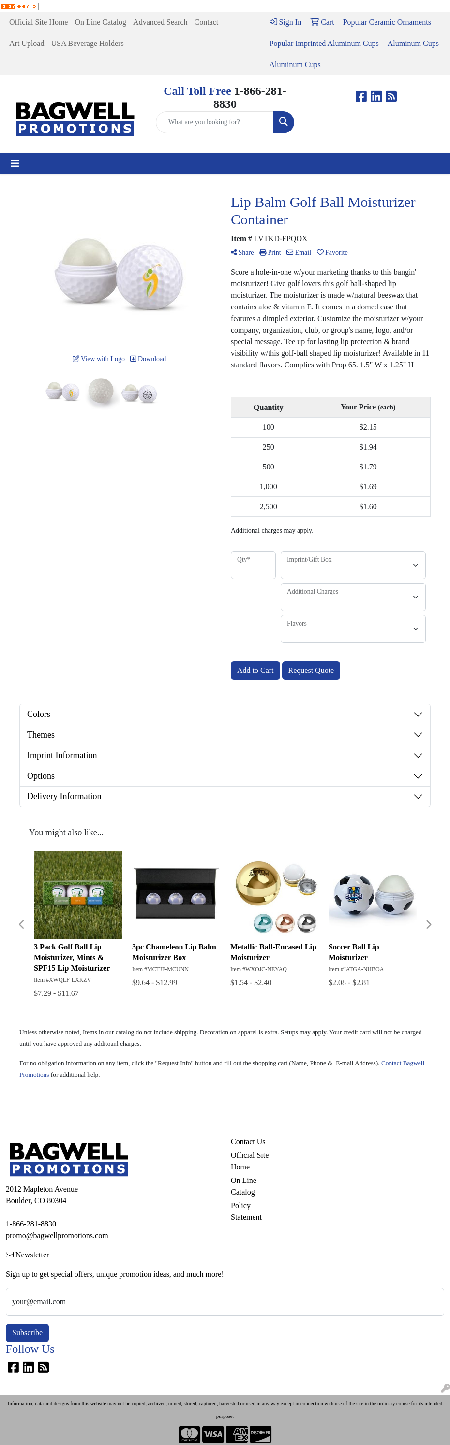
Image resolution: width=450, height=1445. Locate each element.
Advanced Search (160, 22)
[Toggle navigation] (15, 163)
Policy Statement (246, 1211)
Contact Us (248, 1142)
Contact (206, 22)
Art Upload (26, 43)
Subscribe (27, 1332)
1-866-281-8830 (31, 1224)
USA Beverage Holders (87, 43)
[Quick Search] (215, 122)
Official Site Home (38, 22)
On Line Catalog (100, 22)
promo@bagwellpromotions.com (57, 1235)
